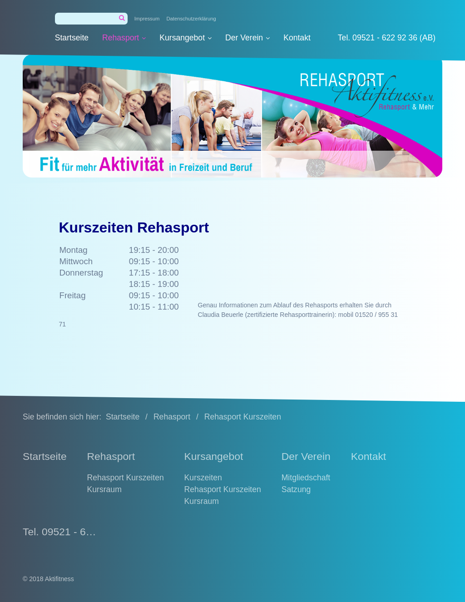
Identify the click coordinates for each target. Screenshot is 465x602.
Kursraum (104, 489)
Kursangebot (185, 37)
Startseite (72, 37)
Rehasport (124, 37)
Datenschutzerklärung (191, 18)
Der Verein (247, 37)
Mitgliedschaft (306, 477)
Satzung (296, 489)
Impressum (147, 18)
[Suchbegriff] (91, 19)
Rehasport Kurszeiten (125, 477)
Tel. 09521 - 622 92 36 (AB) (386, 37)
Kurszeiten (203, 477)
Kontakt (297, 37)
